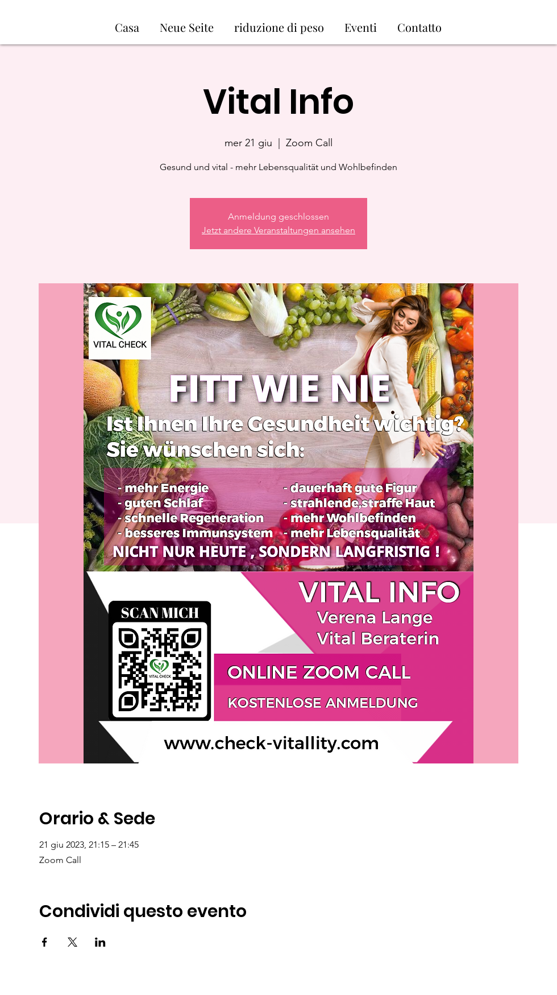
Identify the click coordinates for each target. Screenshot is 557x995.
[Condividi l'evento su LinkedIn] (100, 942)
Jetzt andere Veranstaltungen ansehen (278, 230)
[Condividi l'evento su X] (72, 942)
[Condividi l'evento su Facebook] (44, 942)
